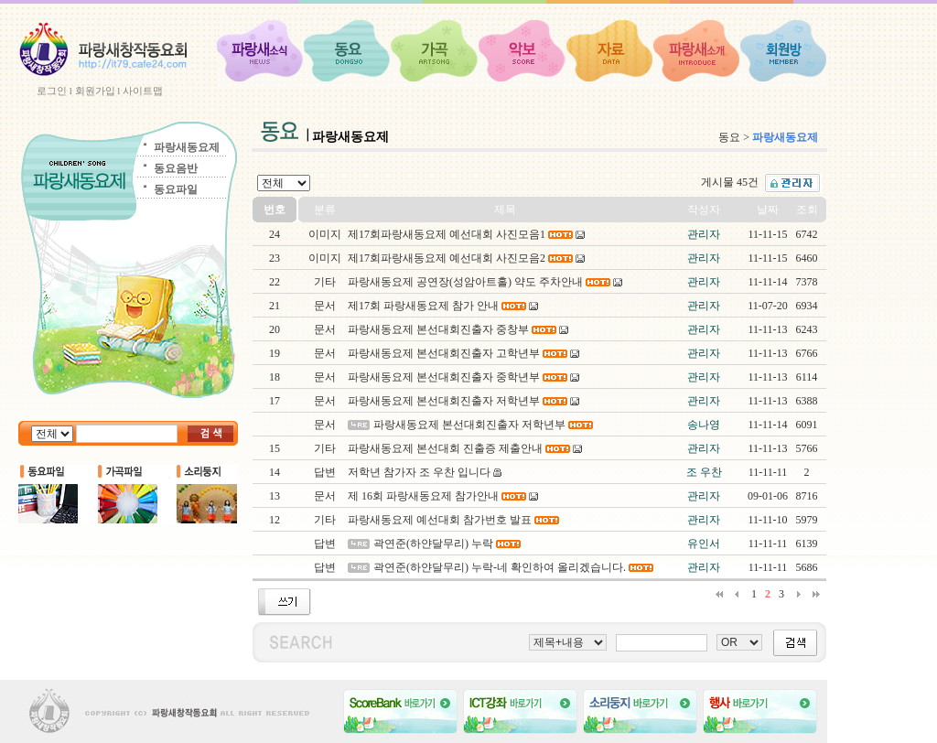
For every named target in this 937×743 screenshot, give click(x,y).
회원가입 (95, 90)
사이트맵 (143, 90)
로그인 (52, 90)
